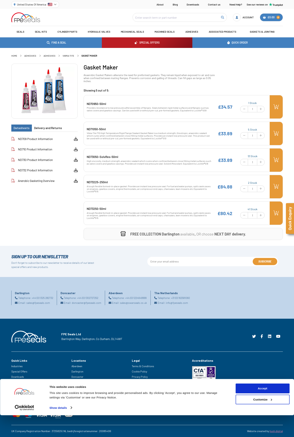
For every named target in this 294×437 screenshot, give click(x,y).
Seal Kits (41, 31)
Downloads (193, 4)
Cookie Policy (139, 371)
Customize (262, 421)
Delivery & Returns (142, 387)
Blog (175, 4)
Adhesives (191, 31)
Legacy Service (20, 392)
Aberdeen (76, 366)
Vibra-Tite (68, 55)
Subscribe (264, 261)
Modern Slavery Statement (147, 382)
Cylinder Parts (67, 31)
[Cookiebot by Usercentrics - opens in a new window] (24, 429)
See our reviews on (265, 4)
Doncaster (77, 376)
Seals (20, 31)
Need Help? (236, 4)
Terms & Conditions (143, 366)
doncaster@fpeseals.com (86, 302)
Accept (262, 410)
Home (14, 55)
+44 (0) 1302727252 (87, 297)
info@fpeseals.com (177, 302)
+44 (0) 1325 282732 (42, 297)
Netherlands (78, 382)
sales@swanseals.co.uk (133, 302)
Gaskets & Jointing (262, 31)
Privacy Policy (140, 376)
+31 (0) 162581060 (180, 297)
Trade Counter (19, 397)
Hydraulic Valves (99, 31)
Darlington (77, 371)
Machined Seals (165, 31)
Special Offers (19, 371)
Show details (58, 429)
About (160, 4)
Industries (17, 366)
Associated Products (222, 31)
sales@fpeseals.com (38, 302)
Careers (15, 387)
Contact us (214, 4)
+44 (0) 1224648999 (136, 297)
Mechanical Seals (132, 31)
